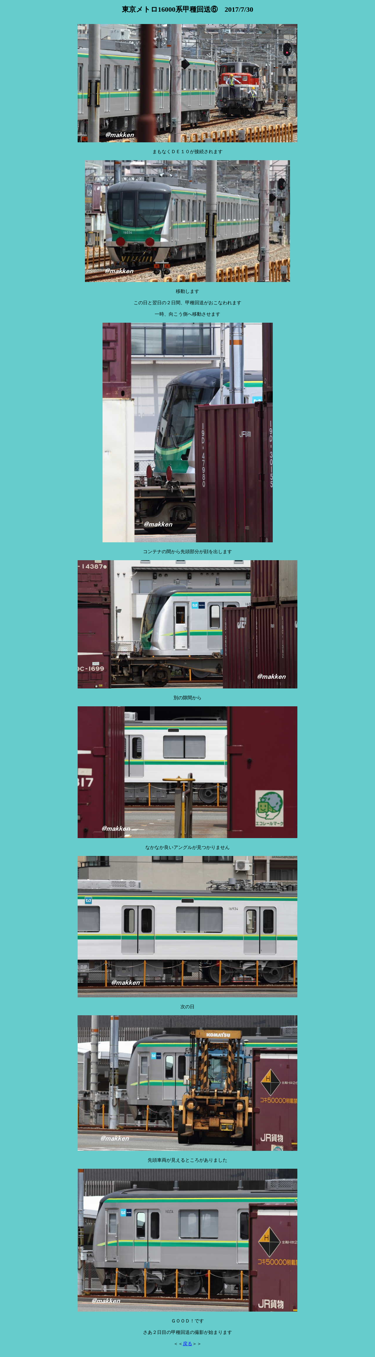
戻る (187, 1343)
